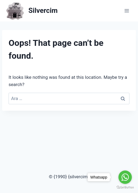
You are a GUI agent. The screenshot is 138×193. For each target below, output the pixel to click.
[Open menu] (127, 10)
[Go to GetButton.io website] (125, 187)
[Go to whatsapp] (125, 177)
